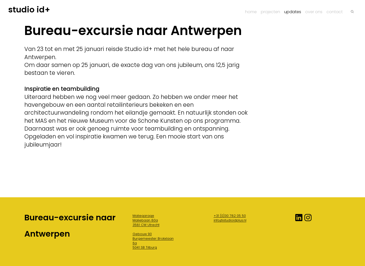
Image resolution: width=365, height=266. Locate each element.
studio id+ (29, 9)
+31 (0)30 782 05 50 (230, 216)
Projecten (270, 12)
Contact (334, 12)
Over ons (313, 12)
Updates (292, 12)
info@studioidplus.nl (230, 220)
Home (251, 12)
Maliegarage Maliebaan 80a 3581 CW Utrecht (146, 220)
